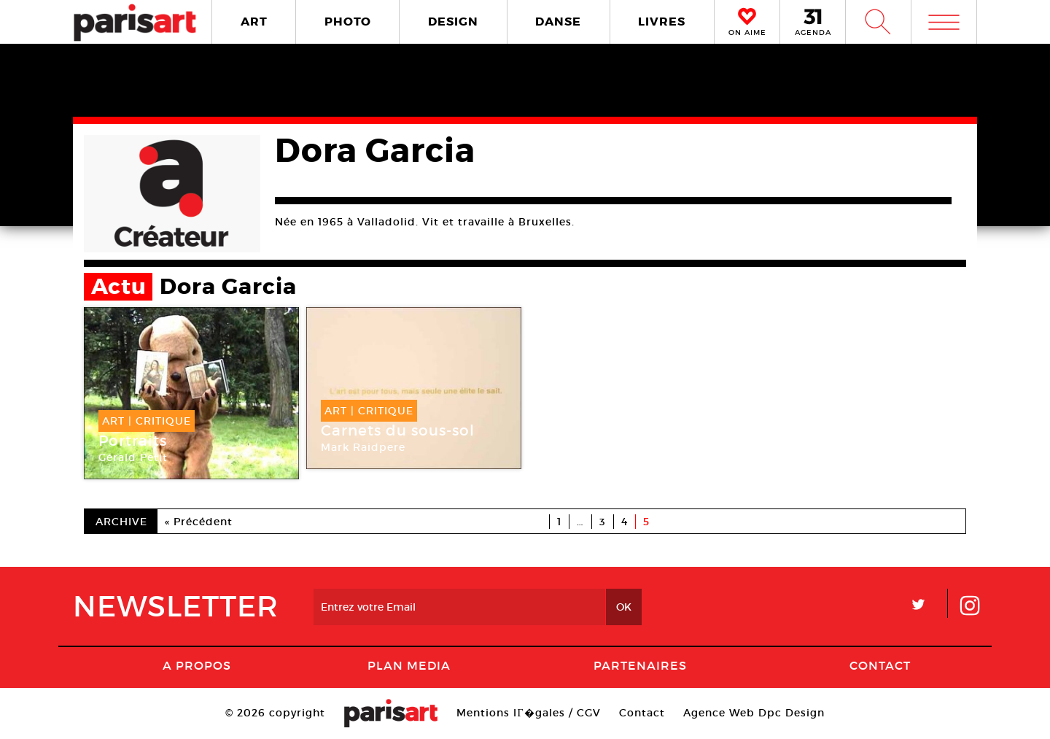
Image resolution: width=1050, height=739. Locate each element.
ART (254, 21)
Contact (880, 665)
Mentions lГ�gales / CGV (528, 712)
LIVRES (661, 21)
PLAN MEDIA (409, 665)
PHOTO (347, 21)
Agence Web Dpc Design (754, 712)
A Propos (197, 665)
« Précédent (199, 521)
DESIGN (453, 21)
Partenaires (640, 665)
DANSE (558, 21)
